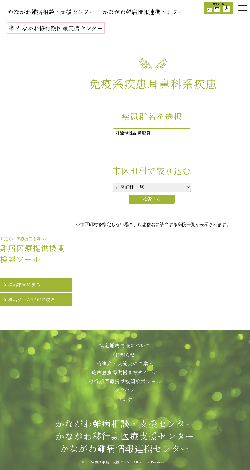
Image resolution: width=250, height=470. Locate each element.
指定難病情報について (125, 345)
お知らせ (125, 354)
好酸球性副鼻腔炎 (152, 133)
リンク (125, 399)
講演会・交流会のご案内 (125, 363)
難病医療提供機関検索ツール (125, 372)
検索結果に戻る (24, 285)
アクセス (125, 390)
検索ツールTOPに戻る (31, 299)
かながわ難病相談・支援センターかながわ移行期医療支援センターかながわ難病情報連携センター (124, 436)
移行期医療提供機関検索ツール (124, 381)
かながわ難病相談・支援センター (51, 12)
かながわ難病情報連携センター (143, 12)
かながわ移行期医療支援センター (56, 28)
